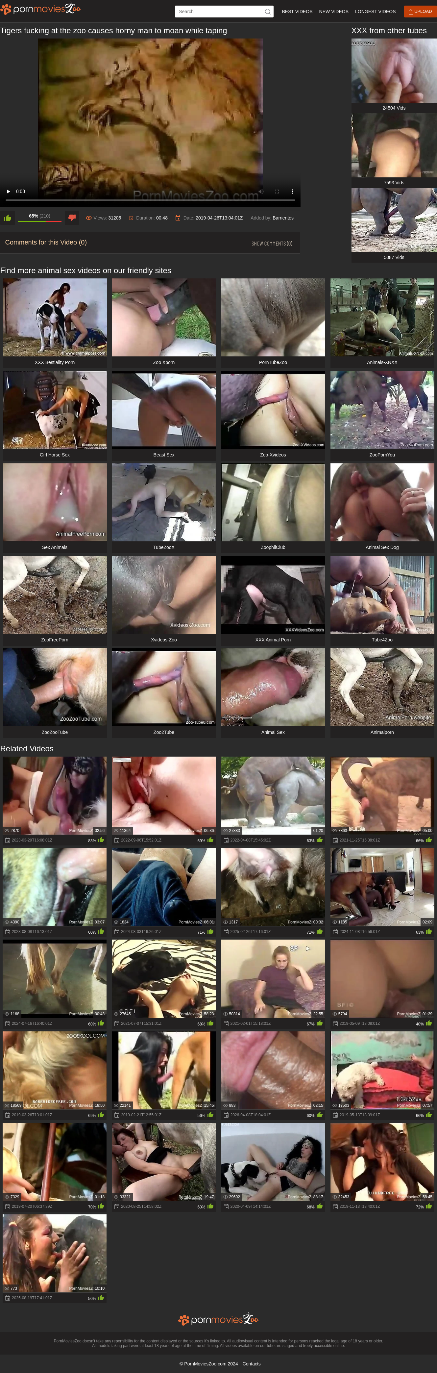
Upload (420, 11)
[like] (7, 218)
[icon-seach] (268, 11)
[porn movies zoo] (40, 8)
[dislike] (72, 218)
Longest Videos (375, 11)
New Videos (334, 11)
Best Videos (297, 11)
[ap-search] (224, 11)
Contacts (252, 1363)
